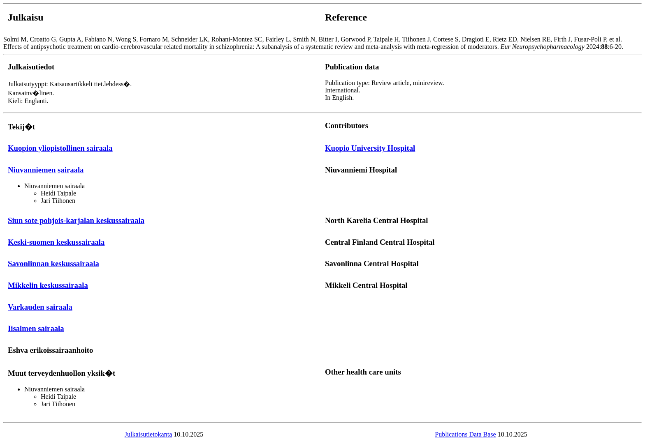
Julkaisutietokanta (148, 434)
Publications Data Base (465, 434)
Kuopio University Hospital (370, 148)
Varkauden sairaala (40, 307)
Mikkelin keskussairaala (48, 285)
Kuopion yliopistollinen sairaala (60, 148)
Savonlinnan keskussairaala (53, 263)
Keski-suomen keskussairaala (56, 242)
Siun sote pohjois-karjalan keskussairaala (76, 220)
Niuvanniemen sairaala (46, 170)
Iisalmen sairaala (36, 328)
